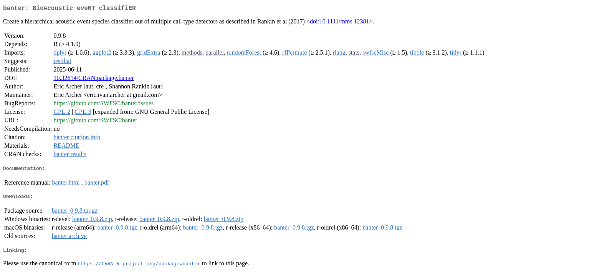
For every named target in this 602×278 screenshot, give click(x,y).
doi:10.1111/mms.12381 (339, 23)
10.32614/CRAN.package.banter (93, 79)
